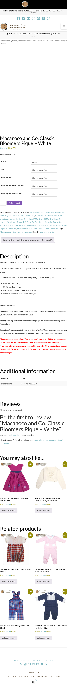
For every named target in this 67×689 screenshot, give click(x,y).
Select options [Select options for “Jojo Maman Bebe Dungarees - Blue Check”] (8, 640)
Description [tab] (8, 241)
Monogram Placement (11, 194)
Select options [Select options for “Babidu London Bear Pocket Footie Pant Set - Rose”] (43, 583)
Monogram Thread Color (12, 186)
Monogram (6, 178)
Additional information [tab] (28, 241)
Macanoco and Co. (26, 41)
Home (2, 41)
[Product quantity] (3, 203)
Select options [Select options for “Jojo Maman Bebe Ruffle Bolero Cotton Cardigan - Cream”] (43, 512)
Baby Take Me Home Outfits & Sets (37, 226)
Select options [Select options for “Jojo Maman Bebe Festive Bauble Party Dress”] (8, 512)
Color (4, 162)
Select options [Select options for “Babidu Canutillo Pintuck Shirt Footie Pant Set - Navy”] (43, 640)
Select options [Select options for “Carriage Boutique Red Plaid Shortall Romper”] (8, 583)
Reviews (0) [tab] (47, 241)
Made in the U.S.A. (30, 233)
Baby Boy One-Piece (45, 216)
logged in (15, 436)
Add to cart (14, 203)
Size (3, 170)
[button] (64, 26)
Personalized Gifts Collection (50, 229)
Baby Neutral (15, 226)
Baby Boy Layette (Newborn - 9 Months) (17, 216)
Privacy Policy (21, 663)
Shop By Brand (12, 41)
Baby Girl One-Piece (36, 223)
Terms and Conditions (42, 663)
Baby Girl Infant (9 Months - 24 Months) (37, 219)
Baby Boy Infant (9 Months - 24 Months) (48, 213)
